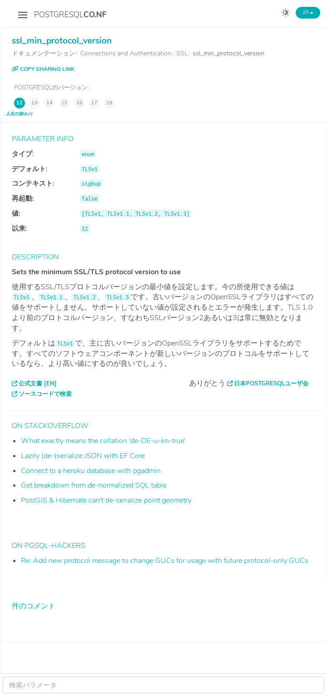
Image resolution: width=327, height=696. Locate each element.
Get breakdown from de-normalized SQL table (93, 485)
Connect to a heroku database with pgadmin (91, 471)
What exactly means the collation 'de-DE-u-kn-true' (103, 441)
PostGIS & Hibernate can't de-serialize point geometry (106, 500)
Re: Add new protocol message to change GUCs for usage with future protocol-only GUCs (164, 561)
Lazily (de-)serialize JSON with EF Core (83, 456)
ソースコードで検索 (45, 394)
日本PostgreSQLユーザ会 (271, 384)
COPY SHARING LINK (43, 69)
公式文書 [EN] (38, 384)
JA (308, 12)
